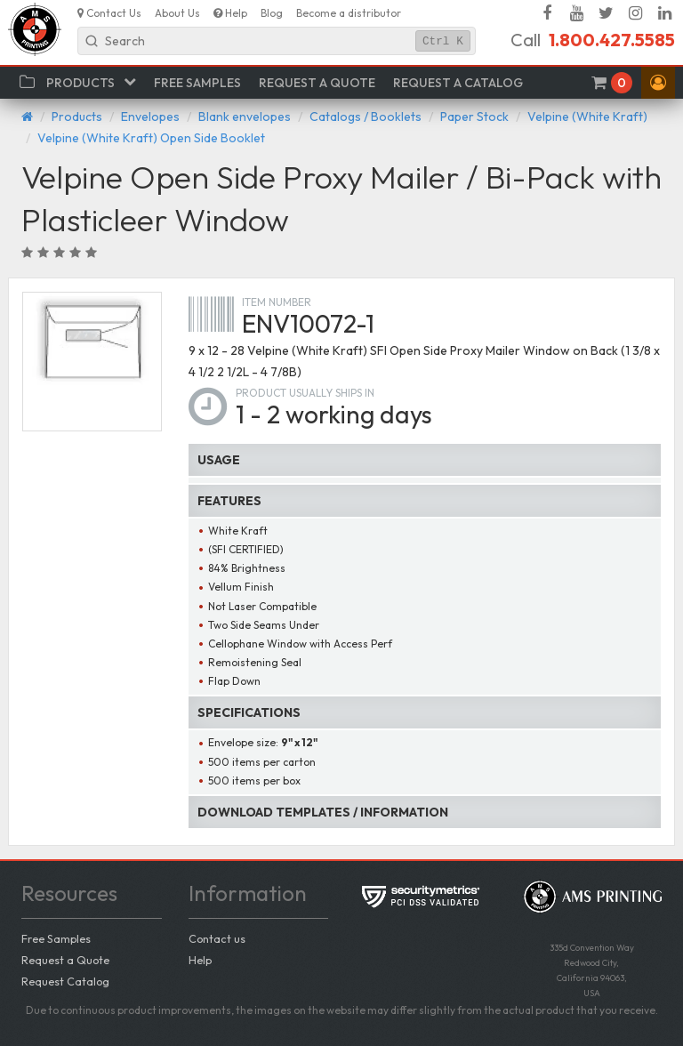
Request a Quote (65, 960)
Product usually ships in (305, 392)
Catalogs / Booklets (365, 117)
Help (200, 960)
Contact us (217, 938)
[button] (658, 83)
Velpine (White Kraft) (587, 117)
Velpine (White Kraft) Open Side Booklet (151, 138)
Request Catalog (65, 981)
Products (77, 117)
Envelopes (150, 117)
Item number (276, 302)
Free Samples (56, 938)
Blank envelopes (244, 117)
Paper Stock (474, 117)
